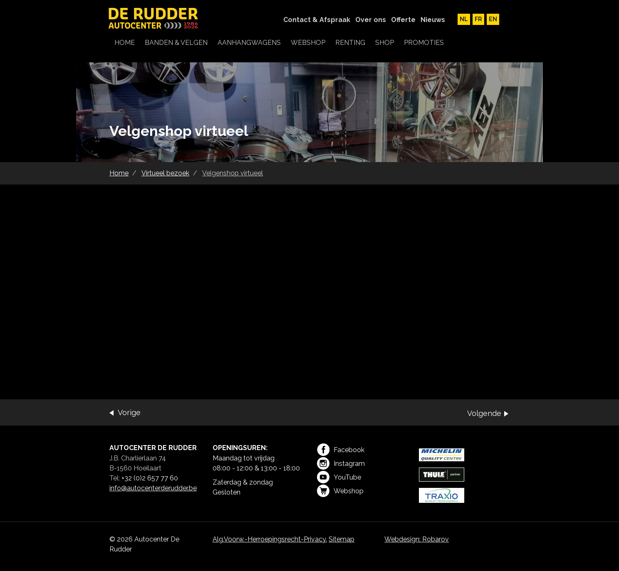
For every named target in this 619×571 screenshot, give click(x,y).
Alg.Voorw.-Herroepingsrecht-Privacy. (270, 539)
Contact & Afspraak (316, 20)
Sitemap (341, 539)
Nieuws (433, 20)
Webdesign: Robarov (416, 539)
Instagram (341, 463)
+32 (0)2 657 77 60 (149, 478)
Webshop (340, 491)
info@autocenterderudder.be (153, 488)
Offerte (403, 20)
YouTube (339, 477)
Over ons (370, 20)
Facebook (340, 449)
